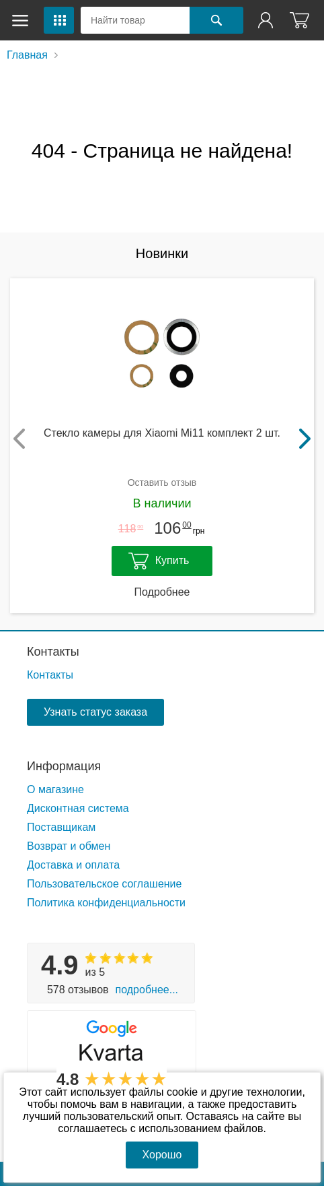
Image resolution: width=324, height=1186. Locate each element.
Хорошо (162, 1154)
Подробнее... (147, 989)
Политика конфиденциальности (106, 902)
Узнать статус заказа (95, 712)
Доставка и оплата (73, 865)
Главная (27, 55)
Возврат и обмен (68, 846)
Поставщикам (61, 827)
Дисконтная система (78, 808)
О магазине (55, 789)
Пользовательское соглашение (104, 884)
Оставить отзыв (162, 482)
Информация (64, 766)
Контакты (53, 651)
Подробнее (162, 592)
